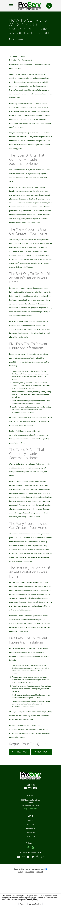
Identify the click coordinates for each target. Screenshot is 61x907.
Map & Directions (30, 836)
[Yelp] (33, 874)
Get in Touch (30, 864)
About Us (30, 851)
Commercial (30, 860)
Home (30, 847)
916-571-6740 (30, 815)
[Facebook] (28, 874)
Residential (30, 855)
